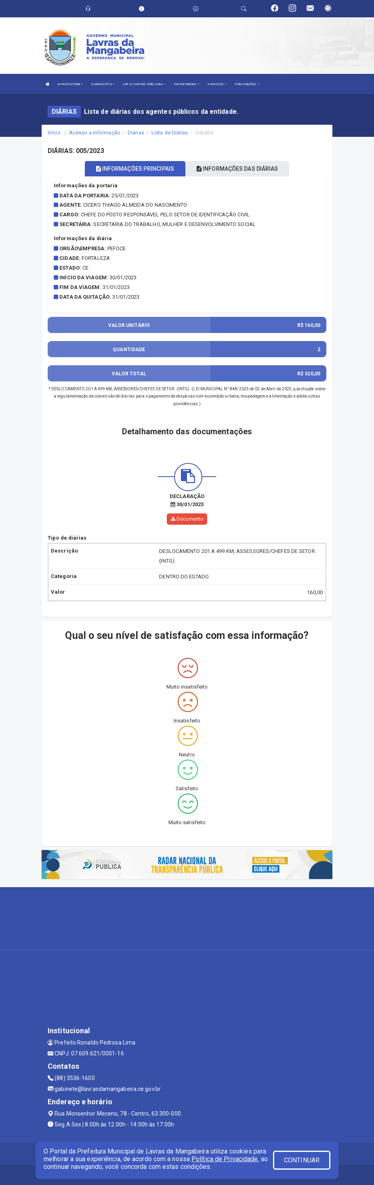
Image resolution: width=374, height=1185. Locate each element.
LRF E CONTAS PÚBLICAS (144, 84)
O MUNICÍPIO (103, 84)
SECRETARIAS (186, 84)
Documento (187, 519)
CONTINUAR (301, 1160)
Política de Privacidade (224, 1159)
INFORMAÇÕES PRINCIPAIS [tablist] (135, 168)
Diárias (136, 133)
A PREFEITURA (70, 84)
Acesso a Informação (94, 133)
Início (54, 133)
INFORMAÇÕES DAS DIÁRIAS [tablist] (237, 168)
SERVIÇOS (217, 84)
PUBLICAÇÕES (247, 84)
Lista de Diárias (169, 133)
